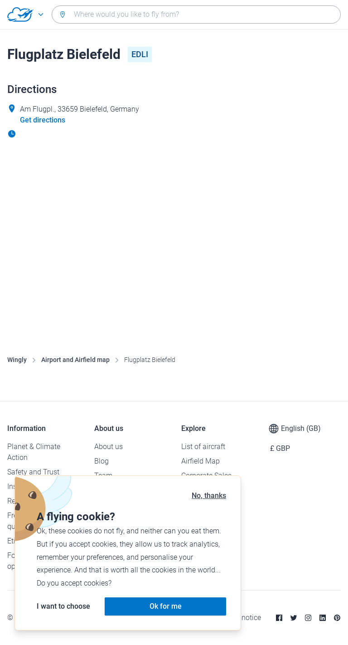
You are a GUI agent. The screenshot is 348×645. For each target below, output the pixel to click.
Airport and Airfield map (75, 359)
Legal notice (241, 617)
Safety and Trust (33, 472)
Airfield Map (200, 461)
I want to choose (63, 606)
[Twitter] (293, 617)
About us (108, 446)
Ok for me (166, 606)
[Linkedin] (322, 617)
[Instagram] (308, 617)
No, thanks (209, 495)
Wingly (17, 359)
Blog (101, 461)
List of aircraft (203, 446)
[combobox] (196, 14)
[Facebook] (279, 617)
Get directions (42, 120)
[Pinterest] (337, 617)
